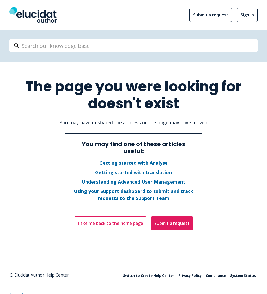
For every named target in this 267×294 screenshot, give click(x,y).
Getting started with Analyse (133, 163)
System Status (243, 275)
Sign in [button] (247, 15)
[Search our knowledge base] (133, 45)
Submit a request (210, 15)
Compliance (216, 275)
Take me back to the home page (110, 223)
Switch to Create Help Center (149, 275)
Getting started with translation (133, 172)
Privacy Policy (190, 275)
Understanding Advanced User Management (133, 182)
